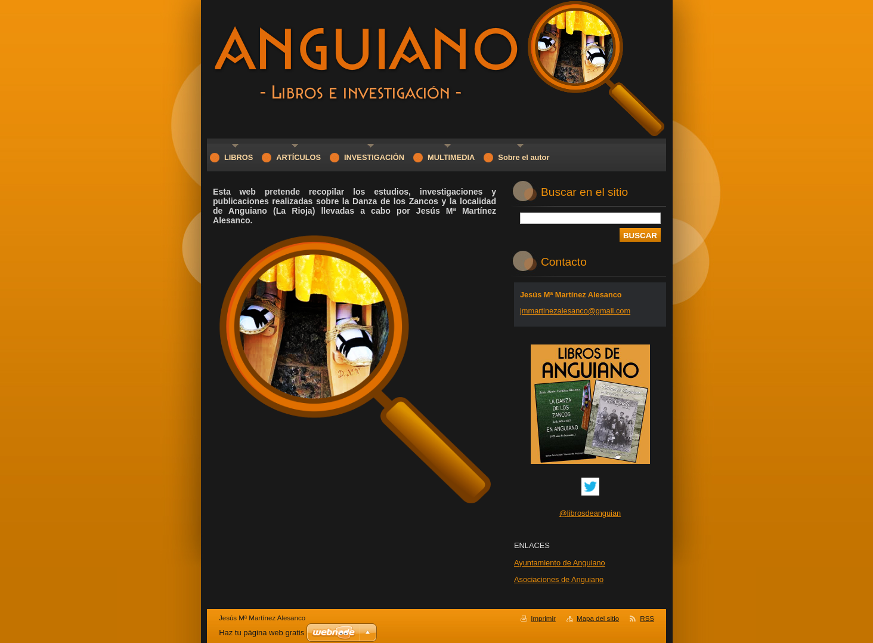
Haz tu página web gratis (261, 632)
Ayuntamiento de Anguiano (559, 562)
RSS (647, 618)
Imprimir (543, 618)
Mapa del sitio (598, 618)
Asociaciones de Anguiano (558, 579)
